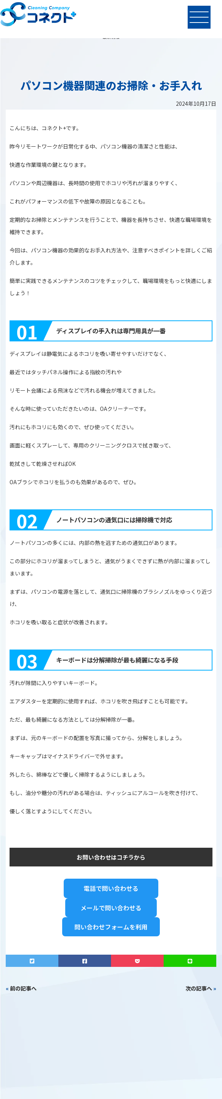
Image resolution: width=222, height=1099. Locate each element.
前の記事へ (23, 988)
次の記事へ (198, 988)
